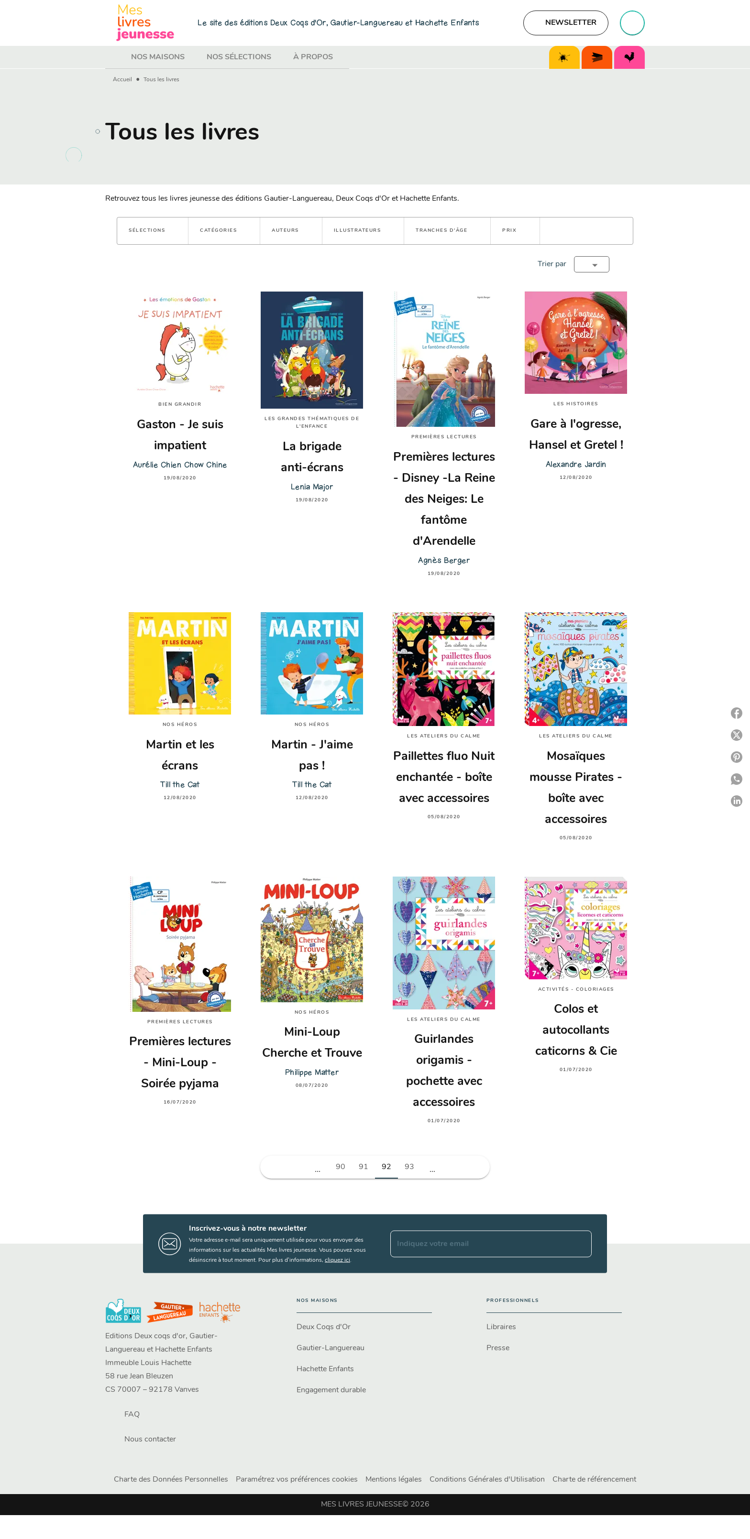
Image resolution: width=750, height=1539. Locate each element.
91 (363, 1167)
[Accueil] (145, 22)
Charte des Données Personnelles (171, 1480)
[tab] (115, 57)
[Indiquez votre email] (479, 1243)
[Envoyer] (580, 1243)
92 (386, 1167)
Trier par (552, 264)
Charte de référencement (594, 1480)
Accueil (122, 80)
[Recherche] (632, 23)
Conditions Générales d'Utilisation (487, 1480)
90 (340, 1167)
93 (409, 1167)
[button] (565, 23)
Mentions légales (393, 1480)
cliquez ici (337, 1260)
